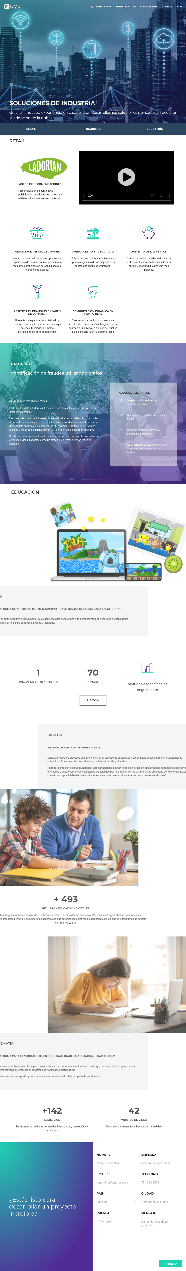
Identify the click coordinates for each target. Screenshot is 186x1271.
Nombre (104, 1155)
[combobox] (117, 1202)
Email (102, 1174)
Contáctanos (172, 6)
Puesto (103, 1213)
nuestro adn (126, 6)
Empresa (149, 1155)
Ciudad (147, 1193)
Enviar (170, 1264)
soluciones (148, 6)
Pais (100, 1193)
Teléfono (149, 1174)
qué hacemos (101, 6)
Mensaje (148, 1213)
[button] (126, 177)
